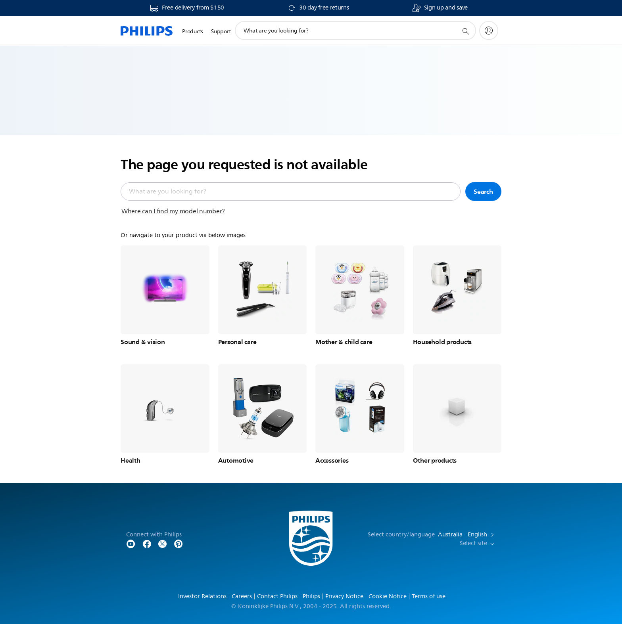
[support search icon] (465, 31)
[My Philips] (488, 30)
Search (483, 191)
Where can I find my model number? (173, 211)
